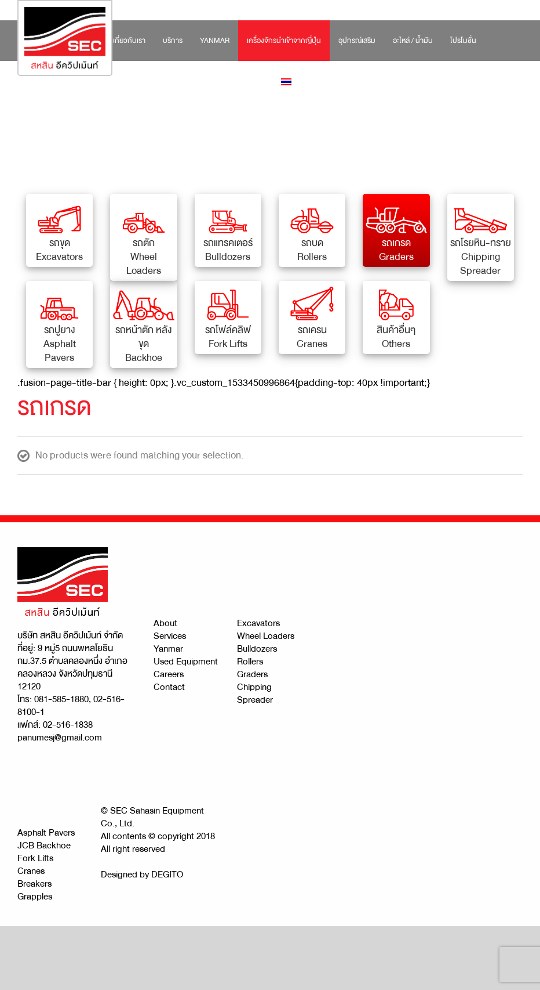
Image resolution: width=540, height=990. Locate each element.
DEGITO (167, 874)
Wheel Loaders (265, 636)
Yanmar (168, 648)
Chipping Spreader (255, 693)
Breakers (34, 883)
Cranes (31, 871)
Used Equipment (186, 661)
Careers (169, 674)
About (165, 623)
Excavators (258, 623)
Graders (252, 674)
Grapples (34, 896)
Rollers (250, 661)
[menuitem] (129, 40)
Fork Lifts (35, 858)
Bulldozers (257, 648)
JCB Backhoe (44, 845)
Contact (169, 687)
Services (170, 636)
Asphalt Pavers (46, 832)
